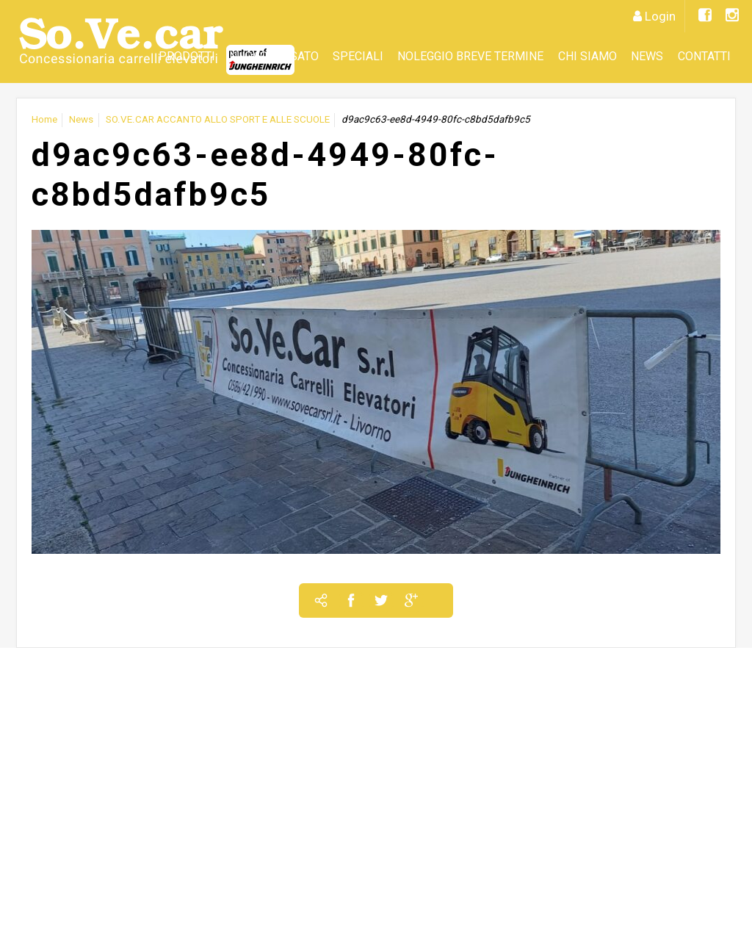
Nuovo (248, 56)
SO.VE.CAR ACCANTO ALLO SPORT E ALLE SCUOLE (218, 119)
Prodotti (187, 56)
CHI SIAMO (587, 56)
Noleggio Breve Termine (470, 56)
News (647, 56)
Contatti (704, 56)
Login (660, 16)
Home (44, 119)
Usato (301, 56)
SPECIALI (358, 56)
